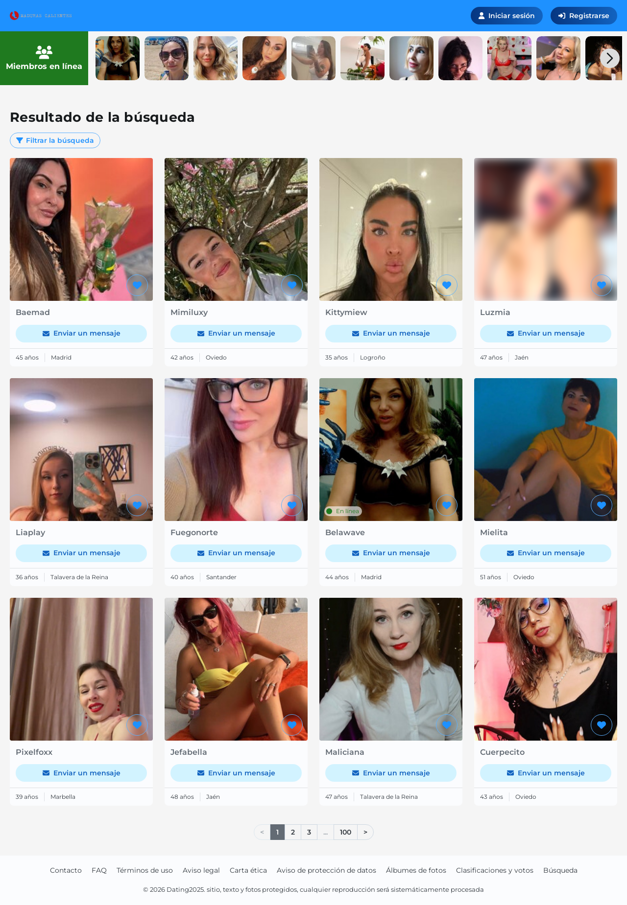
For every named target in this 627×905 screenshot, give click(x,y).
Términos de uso (145, 870)
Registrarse (583, 15)
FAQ (99, 870)
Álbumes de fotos (416, 870)
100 (345, 832)
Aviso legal (201, 870)
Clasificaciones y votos (494, 870)
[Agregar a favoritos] (137, 285)
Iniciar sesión (507, 15)
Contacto (66, 870)
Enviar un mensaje (82, 333)
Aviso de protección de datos (326, 870)
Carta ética (248, 870)
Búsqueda (560, 870)
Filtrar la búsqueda (55, 140)
